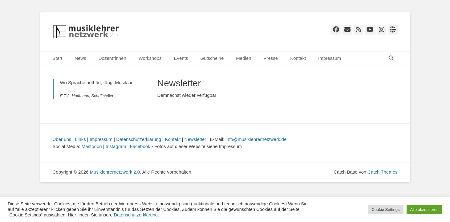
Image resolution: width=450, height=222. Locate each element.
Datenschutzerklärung (138, 139)
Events (181, 58)
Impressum (329, 58)
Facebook (140, 146)
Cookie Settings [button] (385, 209)
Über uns (62, 139)
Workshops (150, 58)
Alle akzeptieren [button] (424, 209)
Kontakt (298, 58)
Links (80, 139)
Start (58, 58)
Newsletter (195, 139)
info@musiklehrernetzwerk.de (256, 139)
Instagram (116, 146)
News (80, 58)
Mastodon (92, 146)
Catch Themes (382, 172)
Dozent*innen (112, 58)
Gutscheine (212, 58)
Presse (271, 58)
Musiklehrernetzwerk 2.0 (115, 172)
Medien (243, 58)
